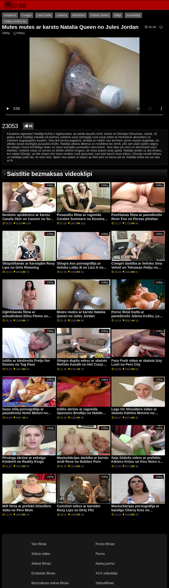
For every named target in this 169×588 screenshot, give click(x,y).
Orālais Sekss (99, 15)
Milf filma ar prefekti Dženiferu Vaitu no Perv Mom (26, 508)
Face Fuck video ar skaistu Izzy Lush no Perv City (136, 363)
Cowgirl (27, 15)
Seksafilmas (105, 583)
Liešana (62, 15)
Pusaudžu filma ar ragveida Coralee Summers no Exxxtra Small (80, 219)
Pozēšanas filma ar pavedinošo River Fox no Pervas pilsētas (136, 217)
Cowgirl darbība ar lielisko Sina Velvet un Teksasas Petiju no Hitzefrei (136, 267)
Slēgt (117, 15)
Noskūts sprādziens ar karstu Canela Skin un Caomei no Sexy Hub (28, 219)
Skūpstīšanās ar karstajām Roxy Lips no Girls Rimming (28, 265)
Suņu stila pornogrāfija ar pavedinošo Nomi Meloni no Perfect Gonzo (25, 413)
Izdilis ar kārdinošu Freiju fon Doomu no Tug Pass (26, 363)
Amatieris (10, 15)
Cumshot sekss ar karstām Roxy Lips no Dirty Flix (78, 508)
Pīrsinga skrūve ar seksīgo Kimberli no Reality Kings (24, 460)
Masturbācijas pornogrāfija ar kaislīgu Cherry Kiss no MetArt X (135, 510)
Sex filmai (38, 544)
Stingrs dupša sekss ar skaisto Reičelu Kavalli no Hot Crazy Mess (82, 364)
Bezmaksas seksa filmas (50, 583)
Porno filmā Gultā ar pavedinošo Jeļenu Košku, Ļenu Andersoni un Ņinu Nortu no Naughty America (137, 318)
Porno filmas (105, 544)
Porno (100, 554)
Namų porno (105, 563)
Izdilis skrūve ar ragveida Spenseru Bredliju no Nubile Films (80, 413)
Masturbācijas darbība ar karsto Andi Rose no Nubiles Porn (82, 460)
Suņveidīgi (133, 15)
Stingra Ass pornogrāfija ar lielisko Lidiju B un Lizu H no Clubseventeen (80, 267)
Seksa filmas (41, 563)
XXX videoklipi (107, 573)
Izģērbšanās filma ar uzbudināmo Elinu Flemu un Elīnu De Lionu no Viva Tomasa (27, 316)
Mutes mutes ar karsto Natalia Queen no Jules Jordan (81, 314)
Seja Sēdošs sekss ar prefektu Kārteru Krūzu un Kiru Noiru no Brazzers (136, 461)
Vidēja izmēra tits (15, 21)
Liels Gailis (44, 15)
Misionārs (78, 15)
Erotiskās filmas (43, 573)
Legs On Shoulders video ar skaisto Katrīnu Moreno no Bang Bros (134, 413)
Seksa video (40, 554)
